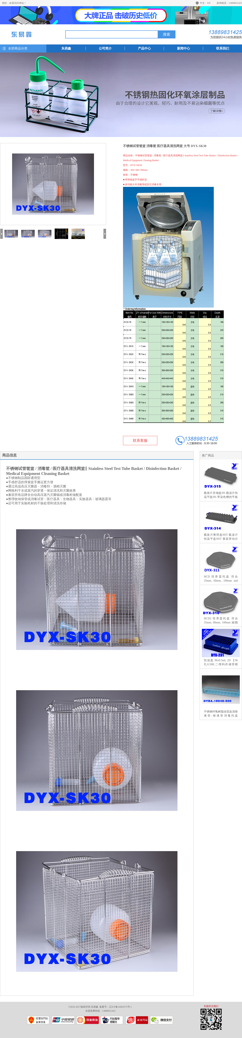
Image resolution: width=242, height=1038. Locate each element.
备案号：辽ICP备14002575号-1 (115, 1006)
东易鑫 (66, 48)
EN (209, 3)
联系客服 (140, 441)
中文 (202, 3)
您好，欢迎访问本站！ (14, 3)
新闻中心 (183, 48)
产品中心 (144, 48)
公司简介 (105, 48)
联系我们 (222, 48)
